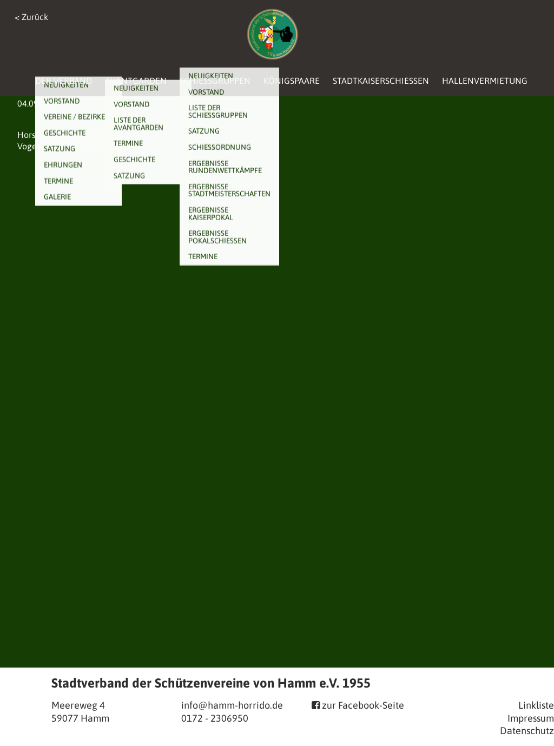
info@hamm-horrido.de (232, 705)
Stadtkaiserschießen (381, 80)
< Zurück (31, 17)
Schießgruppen (215, 80)
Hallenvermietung (484, 80)
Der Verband (63, 80)
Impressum (530, 718)
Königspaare (291, 80)
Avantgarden (136, 80)
